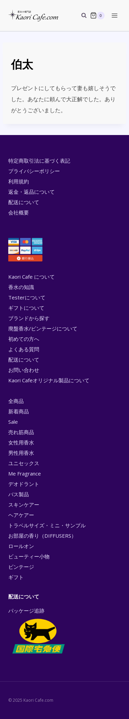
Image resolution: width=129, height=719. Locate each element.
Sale (13, 421)
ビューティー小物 (29, 556)
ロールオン (21, 546)
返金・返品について (31, 191)
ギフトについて (26, 307)
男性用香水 (21, 452)
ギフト (16, 577)
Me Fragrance (24, 473)
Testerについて (26, 297)
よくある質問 (23, 349)
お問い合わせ (23, 369)
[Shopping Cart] (97, 15)
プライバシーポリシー (34, 170)
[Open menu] (114, 15)
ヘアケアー (21, 514)
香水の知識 (21, 287)
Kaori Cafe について (31, 276)
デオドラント (23, 483)
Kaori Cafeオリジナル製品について (48, 380)
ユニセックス (23, 463)
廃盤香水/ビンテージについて (42, 328)
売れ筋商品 (21, 432)
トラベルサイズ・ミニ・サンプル (47, 525)
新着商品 (18, 411)
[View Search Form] (80, 15)
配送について (23, 202)
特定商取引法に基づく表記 (39, 160)
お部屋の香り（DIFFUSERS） (42, 535)
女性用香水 (21, 442)
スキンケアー (23, 504)
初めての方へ (23, 338)
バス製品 (18, 494)
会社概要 (18, 212)
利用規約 (18, 181)
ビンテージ (21, 566)
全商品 (16, 400)
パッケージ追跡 (38, 631)
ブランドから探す (29, 318)
